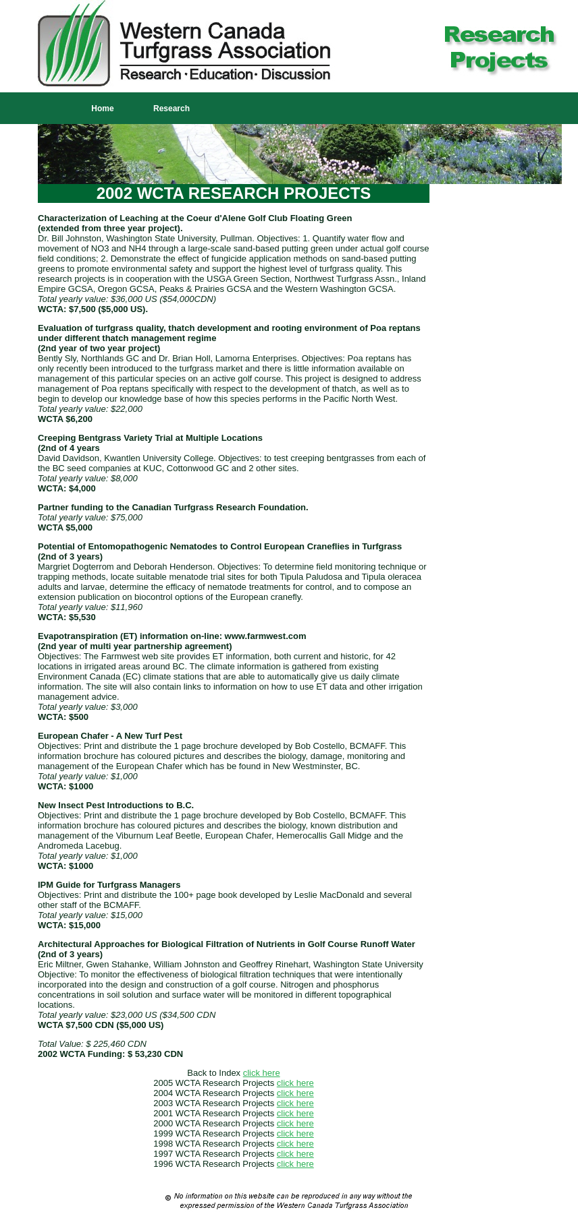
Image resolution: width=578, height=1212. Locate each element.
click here (261, 1073)
